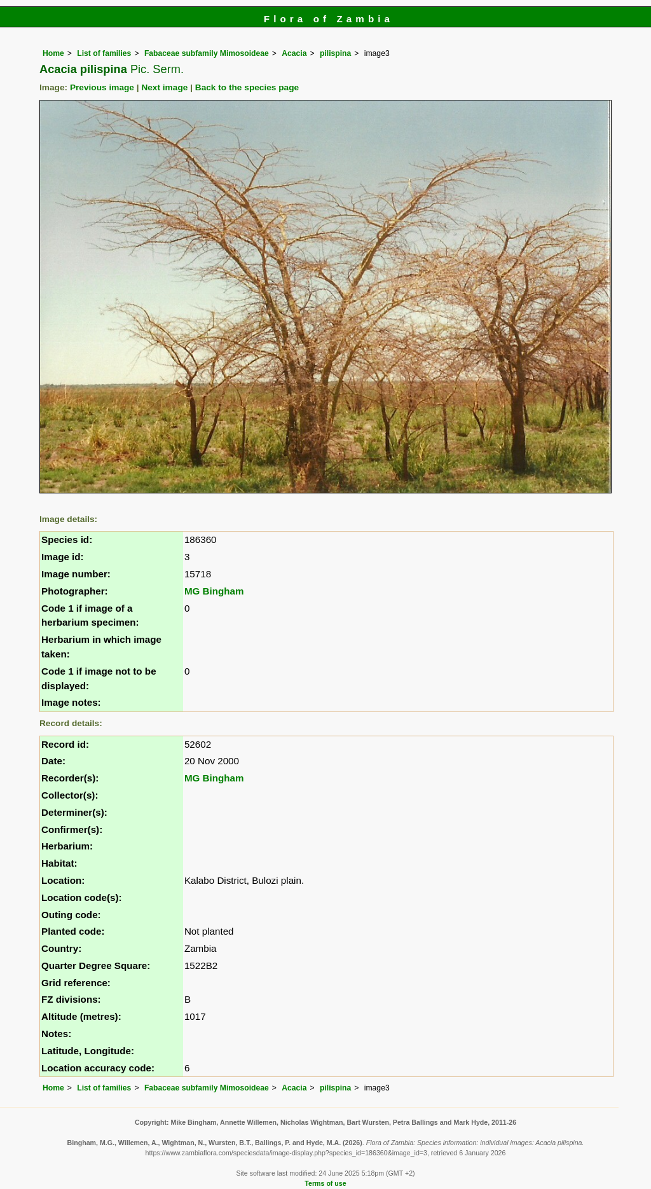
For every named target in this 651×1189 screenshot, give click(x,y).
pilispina (335, 53)
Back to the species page (247, 87)
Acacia (294, 53)
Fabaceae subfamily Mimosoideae (206, 53)
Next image (164, 87)
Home (53, 53)
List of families (104, 53)
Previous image (102, 87)
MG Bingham (214, 591)
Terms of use (325, 1183)
